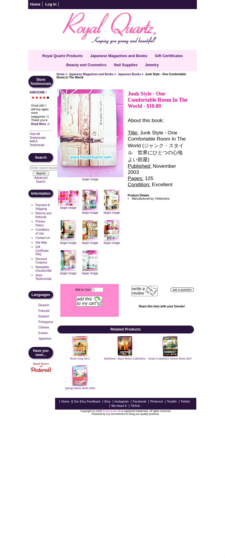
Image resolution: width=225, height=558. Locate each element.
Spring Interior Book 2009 (80, 388)
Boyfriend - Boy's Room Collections (125, 358)
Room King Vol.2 (80, 358)
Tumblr (172, 401)
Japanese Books (129, 74)
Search (41, 157)
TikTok (135, 406)
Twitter (185, 401)
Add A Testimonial (37, 143)
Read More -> (40, 124)
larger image (68, 206)
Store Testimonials (43, 277)
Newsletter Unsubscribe (43, 269)
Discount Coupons (41, 260)
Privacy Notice (40, 223)
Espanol (43, 316)
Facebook (139, 401)
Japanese (44, 338)
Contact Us (42, 237)
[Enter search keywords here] (47, 167)
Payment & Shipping (42, 206)
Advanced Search (40, 179)
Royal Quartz (110, 411)
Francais (44, 310)
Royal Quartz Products (62, 56)
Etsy (107, 401)
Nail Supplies (125, 65)
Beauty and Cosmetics (86, 65)
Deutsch (43, 305)
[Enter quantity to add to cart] (97, 289)
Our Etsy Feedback (87, 401)
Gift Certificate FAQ (42, 250)
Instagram (122, 401)
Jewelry (152, 65)
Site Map (41, 242)
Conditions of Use (42, 231)
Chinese (43, 327)
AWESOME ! (38, 92)
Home (35, 4)
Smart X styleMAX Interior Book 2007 (170, 358)
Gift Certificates (169, 56)
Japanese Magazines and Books (91, 74)
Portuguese (45, 321)
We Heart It (119, 406)
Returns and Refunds (43, 215)
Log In (51, 4)
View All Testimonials (38, 135)
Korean (43, 333)
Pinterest (156, 401)
